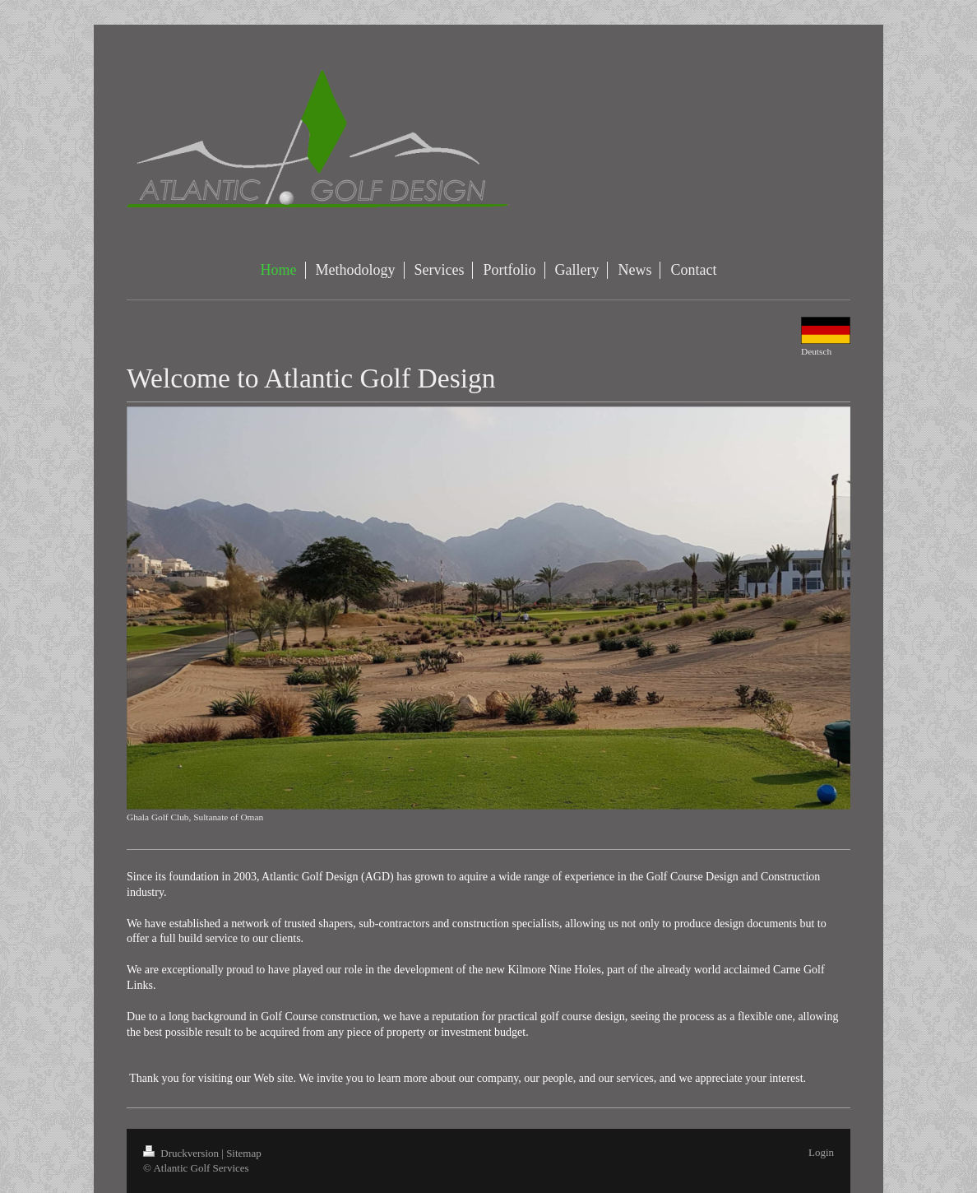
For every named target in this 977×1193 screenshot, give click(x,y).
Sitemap (244, 1153)
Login (821, 1152)
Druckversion (182, 1153)
